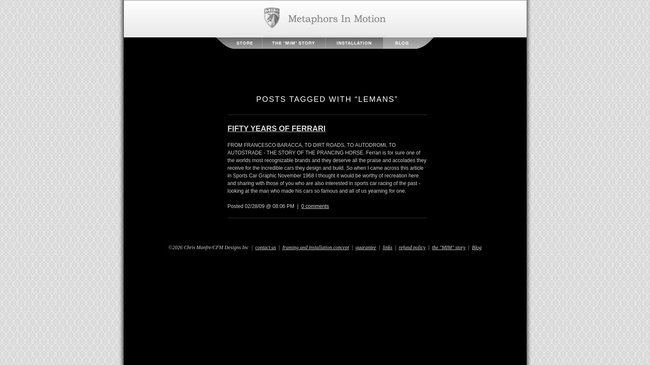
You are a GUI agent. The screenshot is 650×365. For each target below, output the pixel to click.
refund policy (412, 247)
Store (239, 43)
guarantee (366, 247)
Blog (408, 43)
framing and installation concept (315, 247)
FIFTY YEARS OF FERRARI (277, 128)
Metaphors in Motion (325, 18)
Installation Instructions (354, 43)
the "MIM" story (449, 247)
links (388, 247)
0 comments (315, 206)
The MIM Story (293, 43)
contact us (265, 247)
